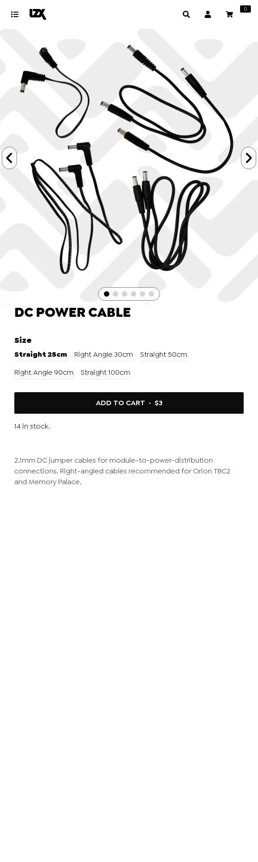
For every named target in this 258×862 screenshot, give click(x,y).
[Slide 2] (115, 294)
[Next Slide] (248, 158)
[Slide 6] (151, 294)
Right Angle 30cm (103, 354)
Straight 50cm (163, 354)
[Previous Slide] (9, 158)
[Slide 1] (106, 294)
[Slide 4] (133, 294)
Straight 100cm (105, 372)
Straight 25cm (40, 354)
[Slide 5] (142, 294)
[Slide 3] (124, 294)
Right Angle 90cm (43, 372)
